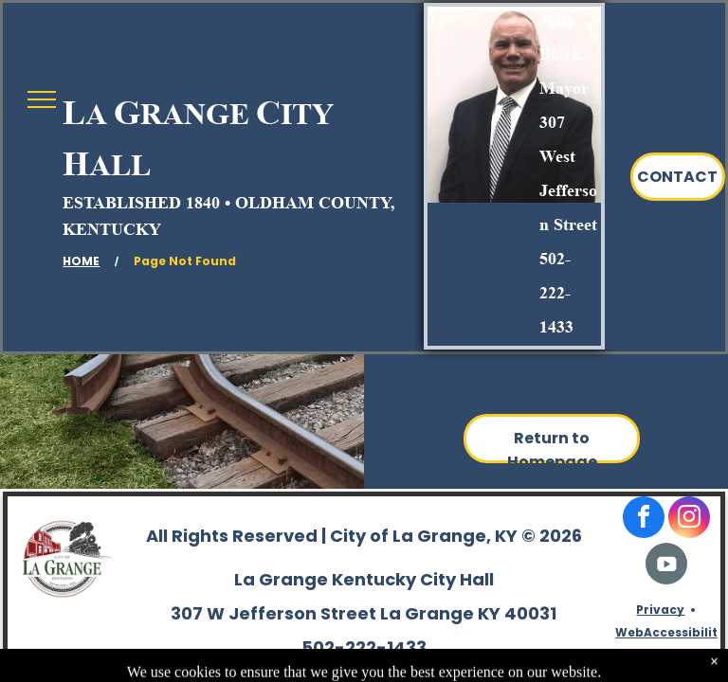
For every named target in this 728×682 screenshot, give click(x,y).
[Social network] (666, 566)
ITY (307, 114)
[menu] (41, 99)
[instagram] (689, 519)
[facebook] (643, 519)
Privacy (660, 609)
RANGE (194, 114)
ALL (120, 165)
